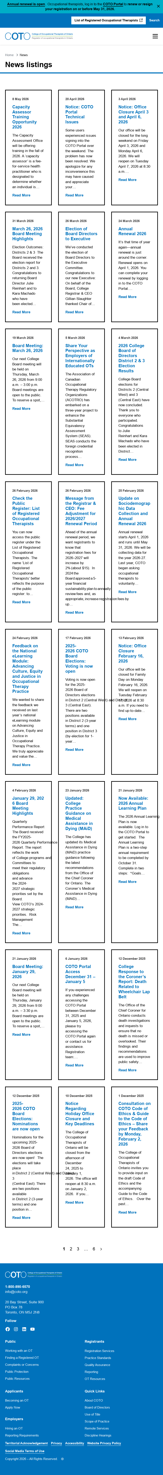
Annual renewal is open (26, 4)
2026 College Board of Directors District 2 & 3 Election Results (131, 358)
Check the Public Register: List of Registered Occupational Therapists (26, 511)
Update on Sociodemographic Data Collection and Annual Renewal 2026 (134, 511)
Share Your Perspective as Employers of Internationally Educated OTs (80, 356)
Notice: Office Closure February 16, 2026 (132, 654)
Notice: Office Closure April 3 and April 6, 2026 (133, 115)
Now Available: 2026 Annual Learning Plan (133, 803)
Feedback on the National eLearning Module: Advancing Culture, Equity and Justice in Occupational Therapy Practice (27, 669)
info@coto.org (16, 1292)
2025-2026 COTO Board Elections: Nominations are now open (26, 1116)
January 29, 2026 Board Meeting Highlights (28, 806)
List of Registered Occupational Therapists (106, 20)
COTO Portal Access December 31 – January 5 (80, 974)
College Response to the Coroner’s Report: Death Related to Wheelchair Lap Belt (134, 982)
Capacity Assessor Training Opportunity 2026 (24, 117)
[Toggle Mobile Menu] (153, 36)
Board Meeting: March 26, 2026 (27, 348)
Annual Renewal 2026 (132, 231)
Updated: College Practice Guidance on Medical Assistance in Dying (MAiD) (79, 813)
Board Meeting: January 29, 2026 (27, 971)
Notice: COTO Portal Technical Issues (79, 115)
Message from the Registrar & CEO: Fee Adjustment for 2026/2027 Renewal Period (81, 511)
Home (9, 55)
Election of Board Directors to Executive (81, 234)
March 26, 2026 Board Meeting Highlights (28, 234)
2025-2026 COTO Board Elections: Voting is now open (79, 659)
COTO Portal (113, 4)
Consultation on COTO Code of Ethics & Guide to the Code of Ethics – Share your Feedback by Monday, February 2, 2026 (134, 1124)
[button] (158, 6)
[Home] (39, 36)
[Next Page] (101, 1249)
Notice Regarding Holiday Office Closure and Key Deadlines (79, 1113)
